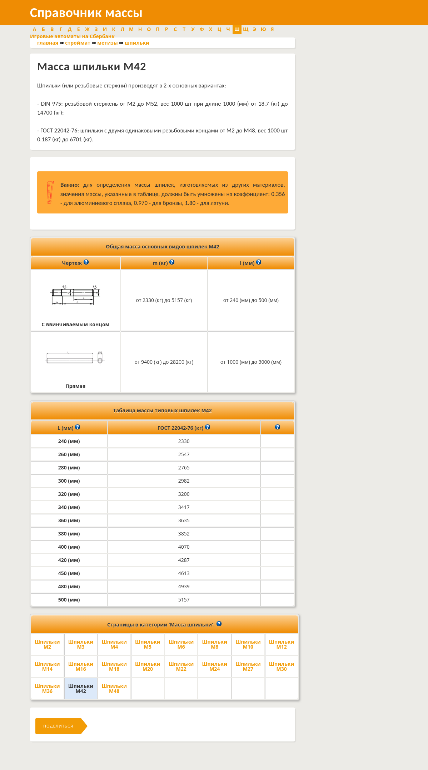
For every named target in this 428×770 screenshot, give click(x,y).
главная (47, 42)
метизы (107, 42)
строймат (77, 42)
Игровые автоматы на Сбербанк (72, 36)
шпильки (137, 42)
